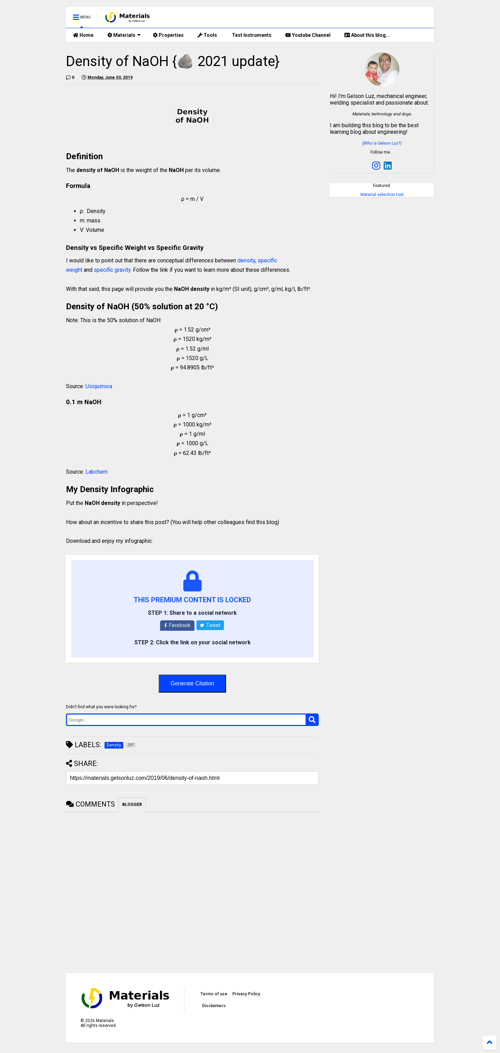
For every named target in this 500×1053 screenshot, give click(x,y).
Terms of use (213, 993)
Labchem (96, 471)
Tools (207, 35)
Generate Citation (192, 683)
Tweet (210, 625)
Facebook (177, 625)
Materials (124, 35)
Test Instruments (251, 35)
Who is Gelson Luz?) (382, 143)
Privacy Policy (246, 993)
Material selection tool (381, 194)
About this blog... (367, 35)
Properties (168, 35)
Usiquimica (98, 386)
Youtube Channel (308, 35)
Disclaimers (214, 1005)
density (246, 260)
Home (83, 35)
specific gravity (112, 270)
